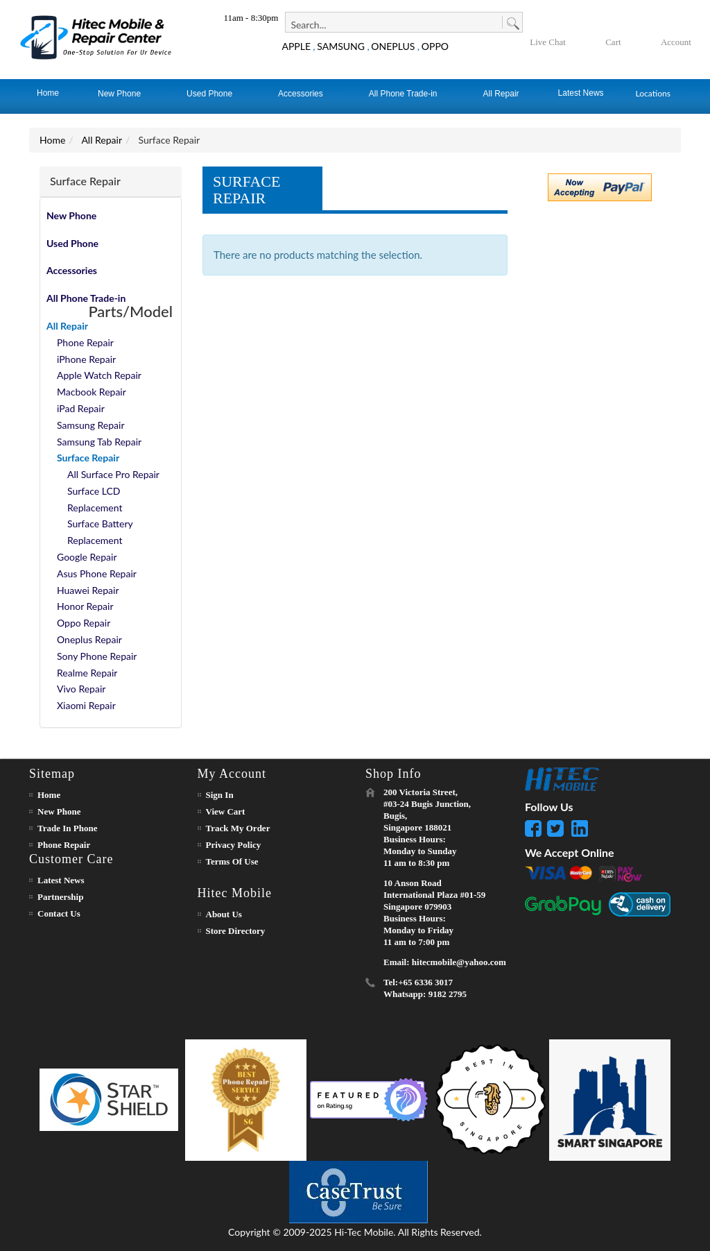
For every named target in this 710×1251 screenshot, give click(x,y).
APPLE (296, 46)
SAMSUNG (341, 46)
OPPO (435, 46)
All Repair (101, 140)
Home (52, 140)
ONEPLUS (393, 46)
